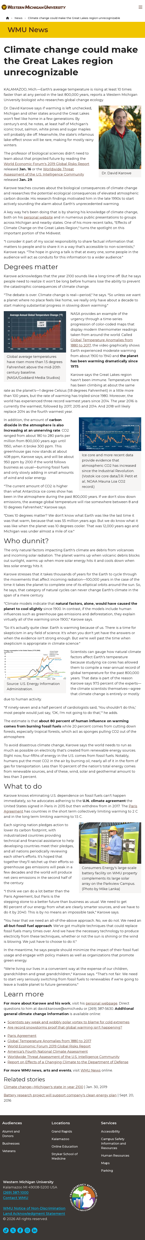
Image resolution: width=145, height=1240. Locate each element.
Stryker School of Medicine (65, 1156)
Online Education (65, 1146)
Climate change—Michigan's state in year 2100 (43, 1087)
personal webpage (101, 1003)
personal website (38, 217)
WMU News (28, 30)
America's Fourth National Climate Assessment (48, 1052)
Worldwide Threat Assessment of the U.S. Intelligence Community (64, 1057)
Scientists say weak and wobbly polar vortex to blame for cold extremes (69, 1022)
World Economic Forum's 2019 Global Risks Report (46, 164)
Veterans (9, 1151)
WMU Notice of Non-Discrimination (34, 1208)
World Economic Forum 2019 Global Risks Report (49, 1046)
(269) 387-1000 (16, 1192)
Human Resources (115, 1155)
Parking (107, 1170)
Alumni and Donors (11, 1134)
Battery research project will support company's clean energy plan (60, 1095)
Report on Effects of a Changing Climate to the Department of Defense (68, 1062)
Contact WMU (15, 1198)
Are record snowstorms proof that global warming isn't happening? (65, 1027)
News (18, 18)
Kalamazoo (60, 1139)
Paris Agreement (22, 1036)
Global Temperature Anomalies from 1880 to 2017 (49, 1041)
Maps (105, 1163)
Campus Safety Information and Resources (113, 1143)
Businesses (11, 1143)
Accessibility (110, 1131)
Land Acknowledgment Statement (34, 1214)
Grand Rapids (62, 1131)
